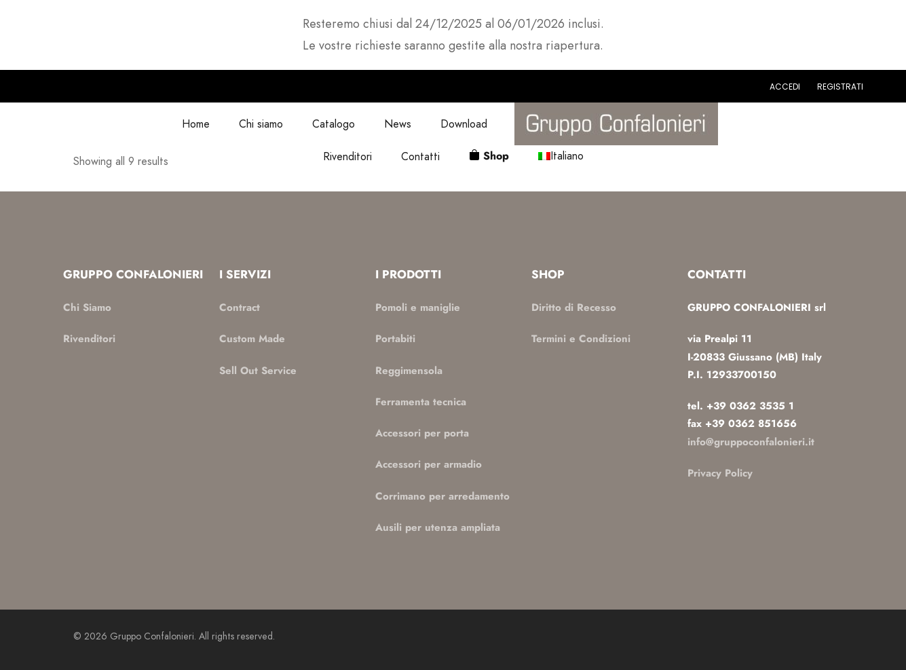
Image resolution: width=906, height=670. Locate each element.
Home (196, 124)
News (397, 124)
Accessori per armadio (428, 464)
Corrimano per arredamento (442, 496)
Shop (496, 156)
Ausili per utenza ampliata (437, 527)
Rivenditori (347, 156)
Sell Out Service (258, 370)
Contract (239, 307)
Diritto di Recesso (573, 307)
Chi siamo (261, 124)
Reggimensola (408, 370)
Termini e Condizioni (580, 338)
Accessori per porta (422, 433)
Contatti (420, 156)
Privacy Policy (720, 473)
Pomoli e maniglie (417, 307)
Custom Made (252, 338)
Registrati (840, 86)
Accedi (785, 86)
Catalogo (333, 124)
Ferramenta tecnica (420, 401)
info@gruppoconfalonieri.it (750, 441)
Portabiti (395, 338)
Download (463, 124)
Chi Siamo (87, 307)
